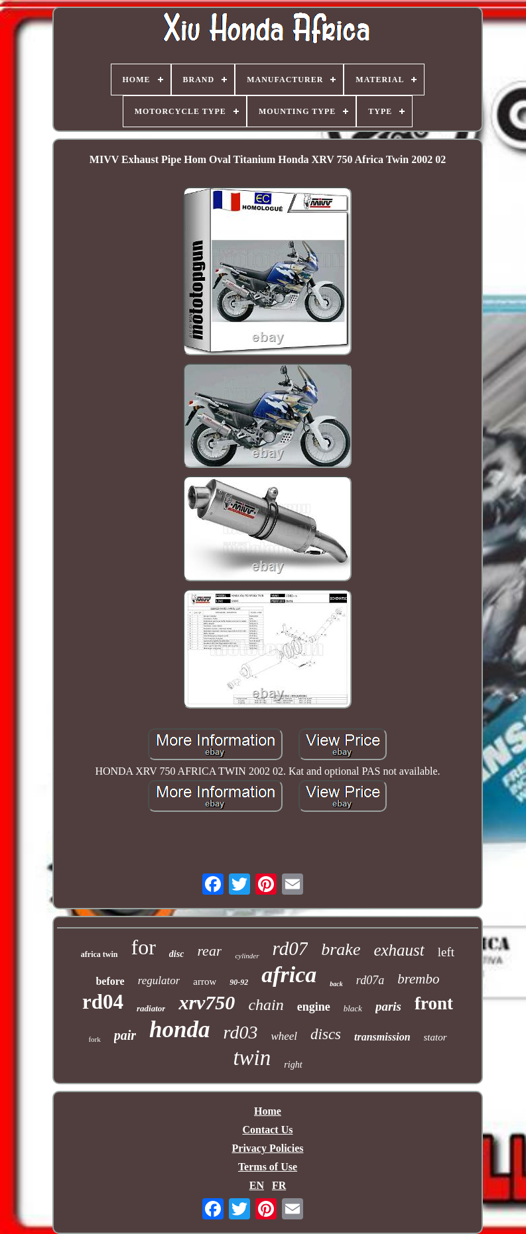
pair (125, 1035)
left (446, 952)
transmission (382, 1036)
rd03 (241, 1032)
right (293, 1065)
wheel (284, 1036)
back (336, 983)
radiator (151, 1008)
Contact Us (267, 1129)
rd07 (290, 948)
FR (279, 1185)
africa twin (99, 954)
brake (340, 949)
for (143, 947)
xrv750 (206, 1002)
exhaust (398, 950)
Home (267, 1111)
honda (179, 1029)
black (353, 1008)
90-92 (239, 982)
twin (252, 1058)
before (110, 981)
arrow (204, 981)
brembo (418, 979)
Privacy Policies (268, 1148)
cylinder (247, 956)
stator (435, 1037)
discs (325, 1034)
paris (388, 1006)
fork (94, 1039)
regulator (159, 980)
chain (265, 1004)
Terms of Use (267, 1166)
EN (256, 1185)
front (434, 1003)
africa (288, 974)
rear (209, 950)
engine (313, 1006)
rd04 (102, 1001)
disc (176, 954)
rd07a (370, 980)
